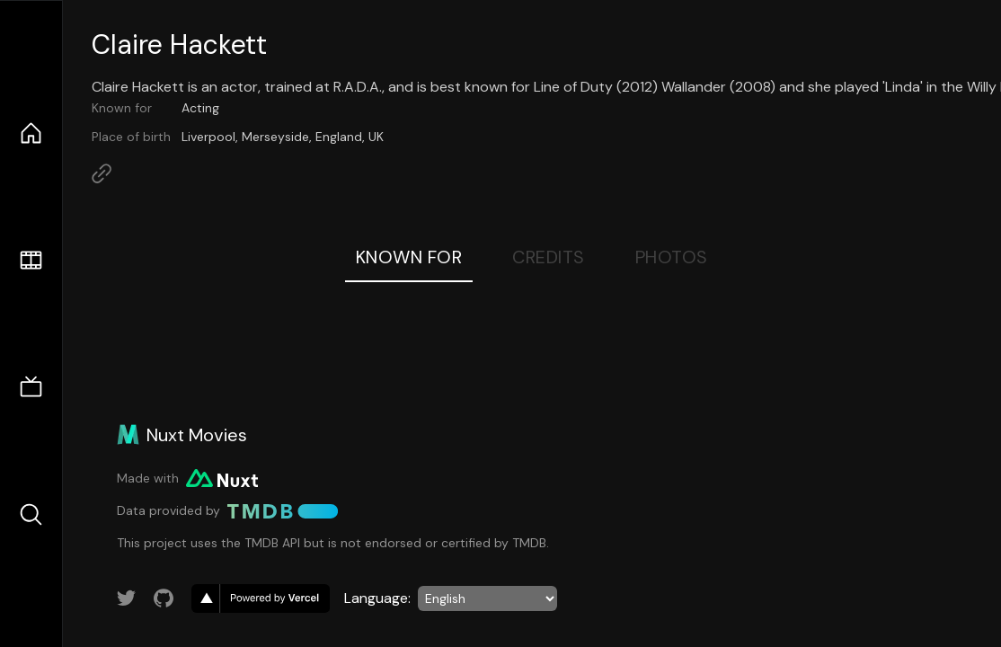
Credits (548, 257)
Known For (409, 257)
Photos (671, 257)
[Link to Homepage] (101, 173)
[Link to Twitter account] (127, 598)
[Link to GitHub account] (163, 598)
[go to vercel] (260, 598)
